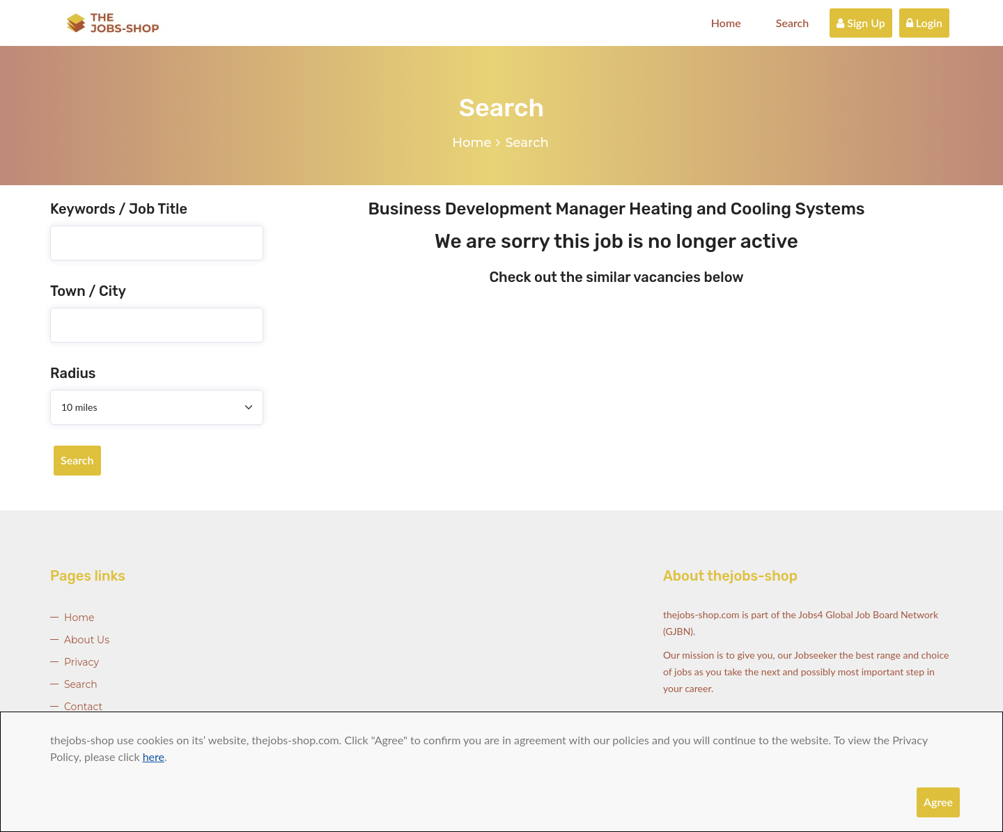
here (153, 756)
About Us (86, 640)
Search (792, 22)
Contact (83, 706)
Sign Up (861, 22)
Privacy (81, 662)
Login (924, 22)
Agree (938, 801)
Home (726, 22)
